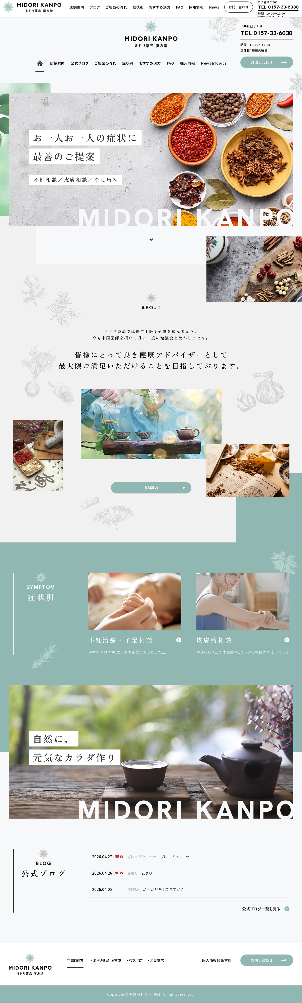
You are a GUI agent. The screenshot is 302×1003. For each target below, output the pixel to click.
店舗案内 (167, 487)
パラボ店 (135, 960)
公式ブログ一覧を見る (261, 908)
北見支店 (157, 960)
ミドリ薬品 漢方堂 (107, 960)
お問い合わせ (272, 62)
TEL (266, 33)
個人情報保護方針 (217, 960)
